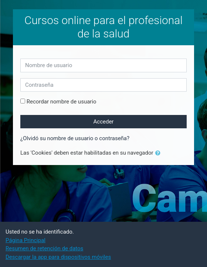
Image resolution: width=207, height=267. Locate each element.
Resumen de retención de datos (44, 248)
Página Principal (25, 240)
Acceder (104, 121)
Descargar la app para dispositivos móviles (58, 257)
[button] (159, 153)
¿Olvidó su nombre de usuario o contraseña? (74, 138)
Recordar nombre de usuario (61, 101)
